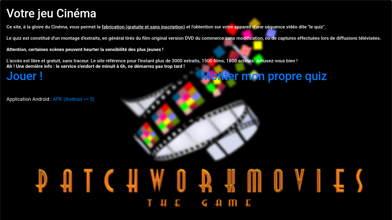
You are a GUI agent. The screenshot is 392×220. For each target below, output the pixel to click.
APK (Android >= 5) (73, 99)
